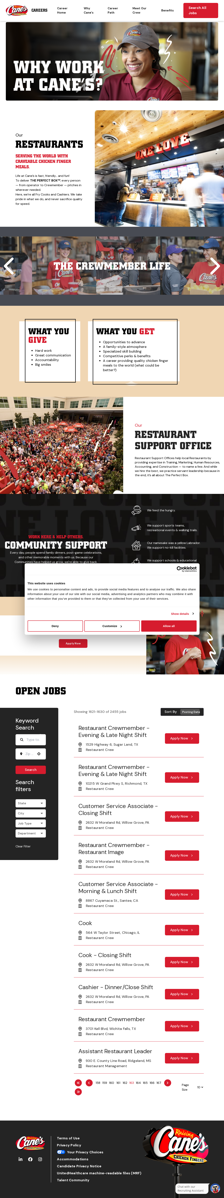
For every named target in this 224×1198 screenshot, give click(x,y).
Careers (39, 10)
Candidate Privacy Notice (79, 1166)
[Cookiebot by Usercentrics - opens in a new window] (180, 569)
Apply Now (73, 643)
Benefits (167, 10)
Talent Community (73, 1180)
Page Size (185, 1087)
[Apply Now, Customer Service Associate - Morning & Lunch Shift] (182, 894)
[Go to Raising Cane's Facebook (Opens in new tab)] (30, 1159)
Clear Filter (23, 846)
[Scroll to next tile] (214, 266)
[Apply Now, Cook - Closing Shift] (182, 962)
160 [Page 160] (111, 1083)
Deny (55, 626)
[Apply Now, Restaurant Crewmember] (182, 1026)
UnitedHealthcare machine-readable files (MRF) (99, 1173)
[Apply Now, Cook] (182, 930)
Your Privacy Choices (80, 1152)
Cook (85, 923)
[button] (38, 753)
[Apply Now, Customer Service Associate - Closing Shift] (182, 816)
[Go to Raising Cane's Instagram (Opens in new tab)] (40, 1159)
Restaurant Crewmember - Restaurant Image (114, 848)
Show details (180, 613)
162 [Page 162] (125, 1083)
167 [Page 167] (158, 1083)
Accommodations (72, 1159)
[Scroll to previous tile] (10, 266)
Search (31, 769)
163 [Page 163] (131, 1083)
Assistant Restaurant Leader (115, 1051)
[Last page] (78, 1091)
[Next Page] (167, 1082)
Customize (112, 626)
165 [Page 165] (145, 1083)
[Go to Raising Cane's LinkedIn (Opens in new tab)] (20, 1159)
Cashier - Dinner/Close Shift (115, 987)
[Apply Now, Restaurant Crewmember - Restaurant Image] (182, 855)
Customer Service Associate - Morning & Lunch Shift (118, 887)
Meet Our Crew (139, 10)
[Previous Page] (89, 1082)
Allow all (169, 626)
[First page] (78, 1082)
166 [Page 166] (152, 1083)
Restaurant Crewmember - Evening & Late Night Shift (114, 731)
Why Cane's (88, 10)
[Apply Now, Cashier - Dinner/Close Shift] (182, 994)
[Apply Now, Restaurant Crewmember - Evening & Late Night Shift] (182, 738)
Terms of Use (68, 1138)
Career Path (113, 10)
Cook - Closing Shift (105, 955)
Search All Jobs (198, 10)
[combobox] (29, 753)
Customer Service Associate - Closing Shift (118, 809)
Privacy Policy (69, 1145)
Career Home (62, 10)
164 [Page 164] (138, 1083)
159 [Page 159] (104, 1083)
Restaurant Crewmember (111, 1019)
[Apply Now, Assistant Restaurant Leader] (182, 1058)
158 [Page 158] (98, 1083)
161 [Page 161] (118, 1083)
